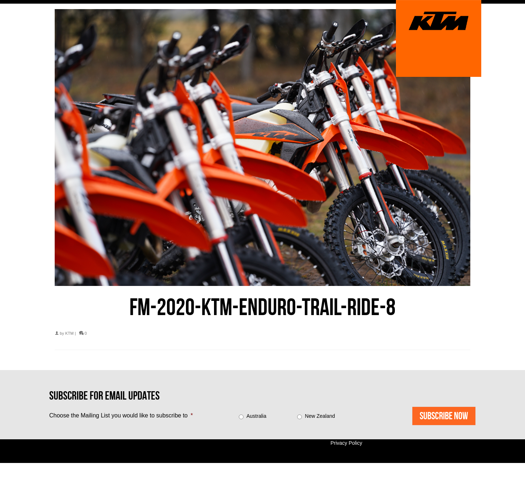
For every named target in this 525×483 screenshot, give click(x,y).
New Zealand (320, 416)
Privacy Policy (346, 443)
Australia (256, 416)
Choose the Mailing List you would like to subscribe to (121, 415)
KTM (69, 333)
